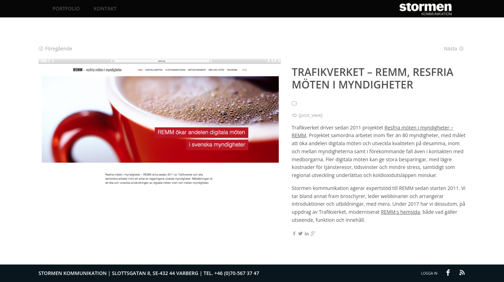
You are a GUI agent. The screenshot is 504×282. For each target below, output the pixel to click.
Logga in (429, 273)
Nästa (454, 48)
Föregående (55, 48)
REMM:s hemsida (400, 212)
